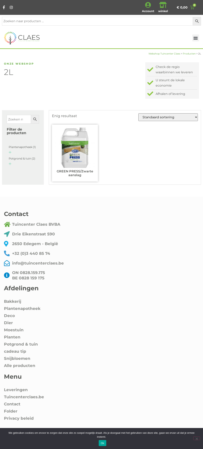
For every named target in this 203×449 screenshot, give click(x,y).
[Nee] (196, 438)
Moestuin (14, 330)
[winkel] (163, 5)
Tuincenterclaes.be (24, 397)
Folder (10, 411)
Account (148, 11)
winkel (163, 11)
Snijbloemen (17, 358)
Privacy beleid (19, 418)
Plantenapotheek (22, 147)
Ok (102, 443)
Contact (12, 404)
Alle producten (19, 365)
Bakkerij (12, 301)
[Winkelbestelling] (168, 117)
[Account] (148, 5)
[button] (195, 37)
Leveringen (16, 389)
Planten (12, 337)
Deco (9, 315)
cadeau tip (15, 351)
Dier (8, 322)
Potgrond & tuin (22, 158)
